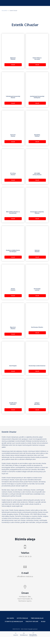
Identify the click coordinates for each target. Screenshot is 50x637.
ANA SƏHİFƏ (10, 618)
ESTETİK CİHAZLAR (22, 618)
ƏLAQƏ (43, 621)
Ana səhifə (4, 10)
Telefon (25, 552)
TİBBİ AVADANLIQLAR (37, 618)
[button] (33, 634)
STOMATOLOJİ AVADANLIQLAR (14, 621)
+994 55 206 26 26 (25, 556)
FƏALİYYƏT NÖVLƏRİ (32, 621)
